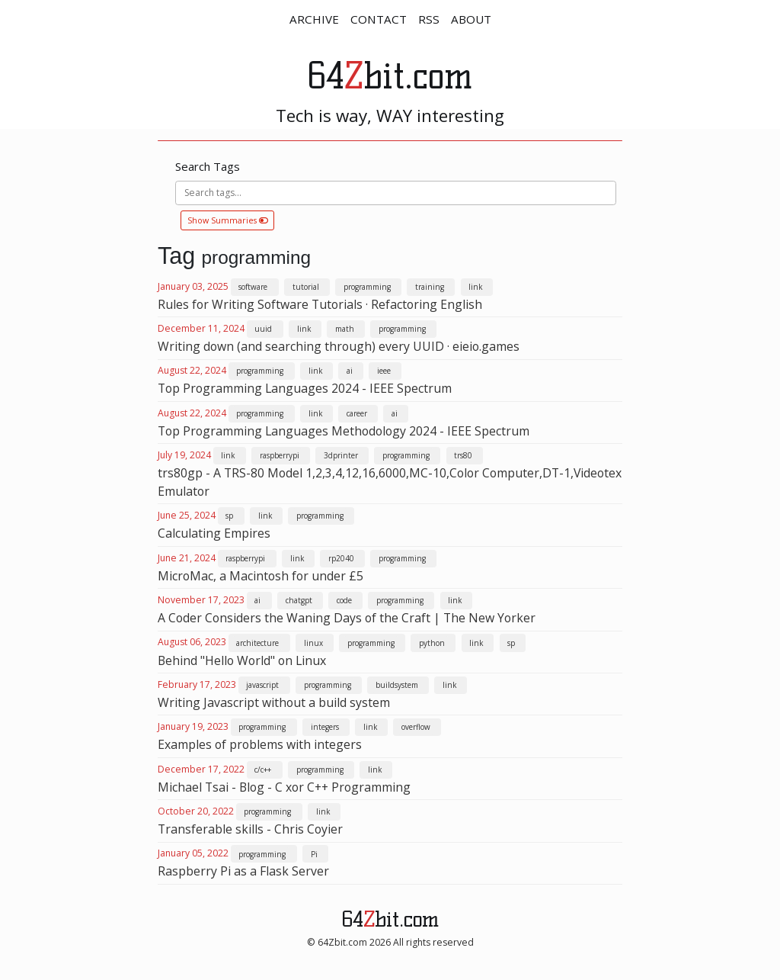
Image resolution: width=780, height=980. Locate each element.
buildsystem (397, 685)
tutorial (305, 286)
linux (313, 643)
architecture (257, 643)
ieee (384, 370)
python (432, 643)
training (429, 286)
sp (229, 515)
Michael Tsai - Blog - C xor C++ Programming (284, 787)
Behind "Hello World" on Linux (242, 660)
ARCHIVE (314, 19)
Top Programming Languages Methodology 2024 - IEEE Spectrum (343, 431)
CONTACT (378, 19)
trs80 (463, 455)
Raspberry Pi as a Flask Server (243, 871)
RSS (429, 19)
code (344, 600)
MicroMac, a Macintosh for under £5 (260, 575)
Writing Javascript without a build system (274, 702)
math (344, 328)
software (252, 286)
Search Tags (207, 166)
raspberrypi (279, 455)
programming (367, 286)
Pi (314, 854)
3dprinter (341, 455)
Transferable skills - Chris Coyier (250, 829)
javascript (262, 685)
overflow (415, 726)
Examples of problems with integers (260, 744)
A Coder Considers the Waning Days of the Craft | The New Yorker (346, 617)
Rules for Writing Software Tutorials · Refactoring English (320, 304)
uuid (263, 328)
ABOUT (471, 19)
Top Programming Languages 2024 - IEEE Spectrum (305, 388)
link (475, 286)
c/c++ (262, 769)
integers (325, 726)
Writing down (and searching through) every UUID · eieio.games (338, 346)
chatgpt (299, 600)
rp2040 (341, 558)
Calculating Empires (214, 533)
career (357, 413)
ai (350, 370)
